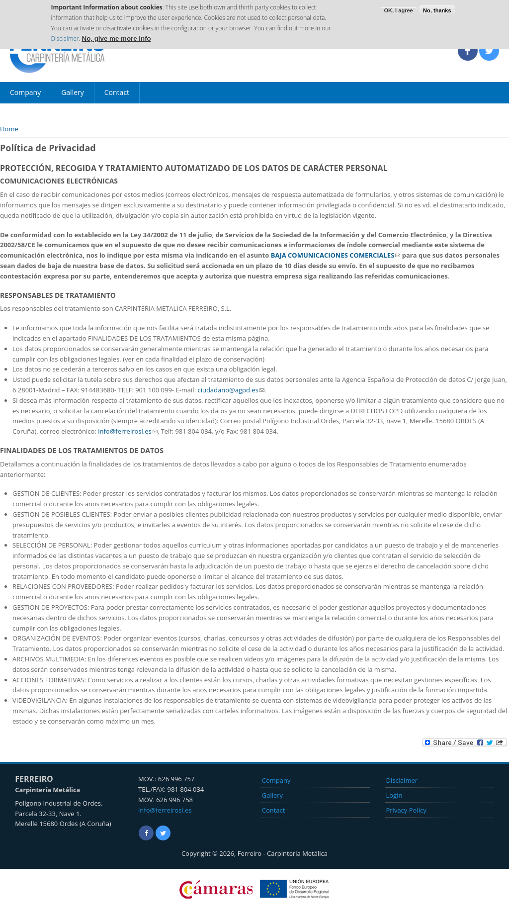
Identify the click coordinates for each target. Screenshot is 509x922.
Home (9, 128)
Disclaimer (65, 35)
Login (394, 795)
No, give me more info (116, 35)
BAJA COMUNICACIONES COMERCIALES (336, 255)
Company (25, 92)
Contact (116, 92)
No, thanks (437, 7)
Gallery (72, 92)
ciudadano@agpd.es (230, 389)
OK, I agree (398, 7)
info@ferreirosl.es (128, 431)
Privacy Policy (406, 810)
